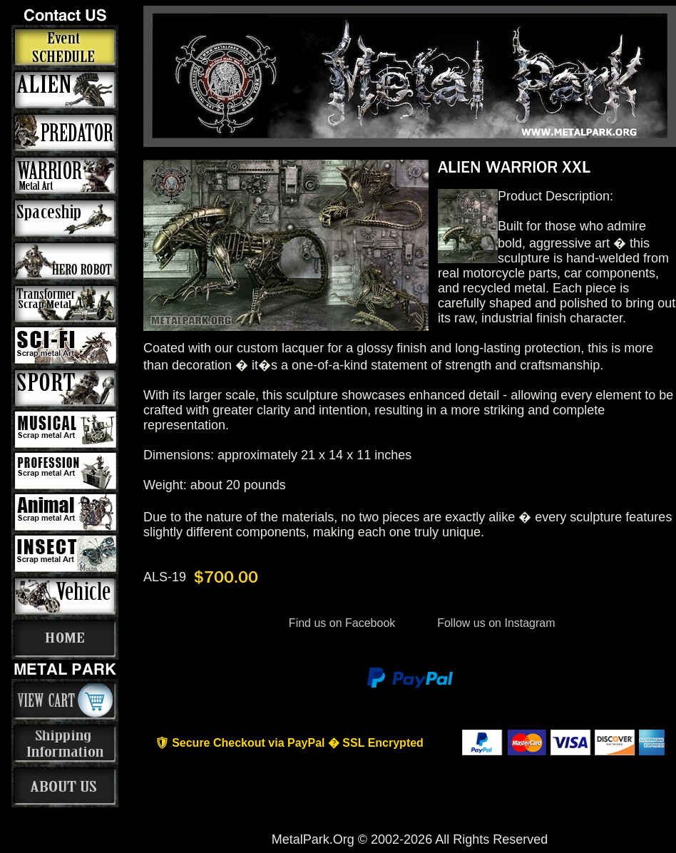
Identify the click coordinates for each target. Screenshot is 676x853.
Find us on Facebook (341, 623)
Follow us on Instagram (494, 623)
